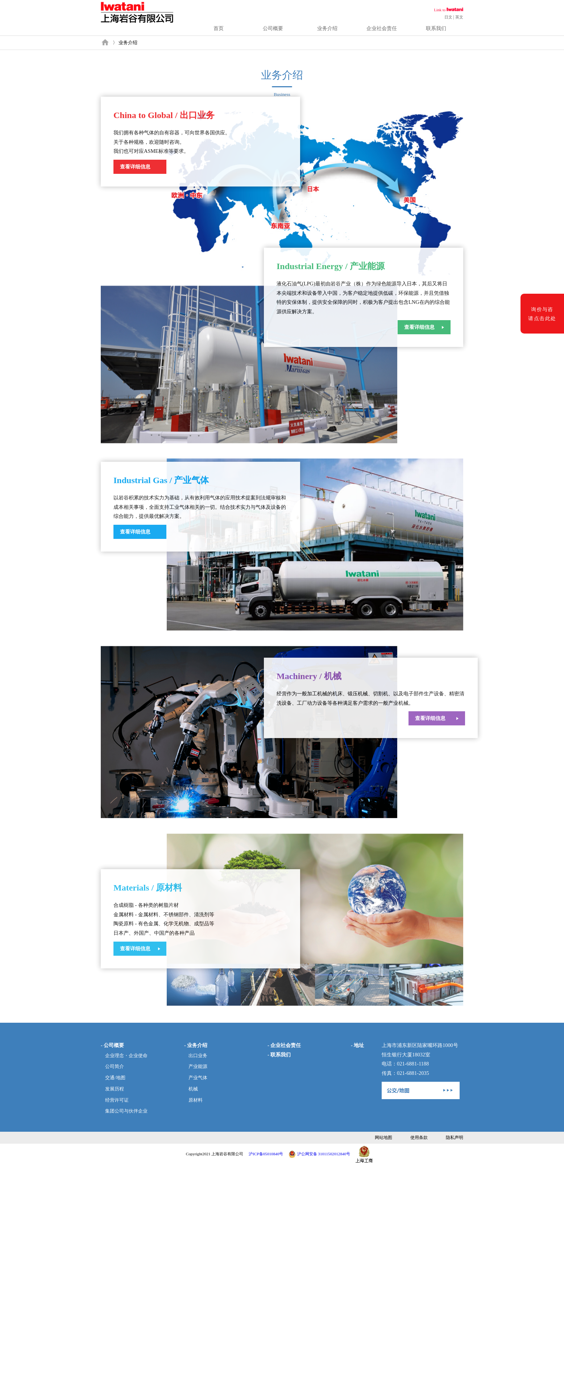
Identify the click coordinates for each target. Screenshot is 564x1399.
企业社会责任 (381, 28)
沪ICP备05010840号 (266, 1154)
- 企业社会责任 (284, 1045)
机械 (193, 1089)
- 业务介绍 (195, 1045)
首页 (218, 28)
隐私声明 (454, 1137)
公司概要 (273, 28)
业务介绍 (327, 28)
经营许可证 (117, 1100)
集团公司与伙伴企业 (126, 1111)
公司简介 (114, 1066)
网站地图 (383, 1137)
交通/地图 (115, 1077)
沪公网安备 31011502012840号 (324, 1154)
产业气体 (197, 1077)
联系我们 (436, 28)
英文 (459, 17)
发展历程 (114, 1089)
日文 (448, 17)
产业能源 (197, 1066)
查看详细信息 (135, 166)
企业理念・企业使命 (126, 1055)
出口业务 (197, 1055)
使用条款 (419, 1137)
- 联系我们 (279, 1054)
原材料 (195, 1100)
